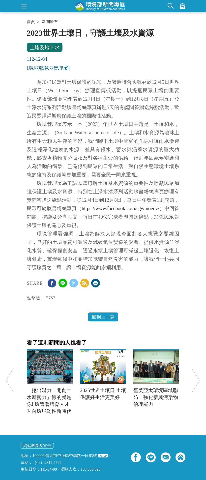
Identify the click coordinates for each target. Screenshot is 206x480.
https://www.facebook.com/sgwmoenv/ (120, 208)
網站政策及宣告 (37, 446)
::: (28, 30)
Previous (10, 380)
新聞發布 (50, 22)
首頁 (31, 22)
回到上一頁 (103, 317)
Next (196, 380)
